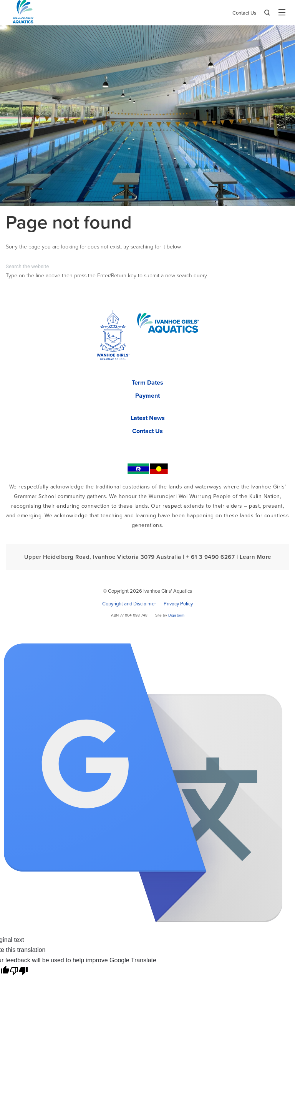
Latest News (148, 418)
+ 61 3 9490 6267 (210, 556)
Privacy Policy (178, 604)
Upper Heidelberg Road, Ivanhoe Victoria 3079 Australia (102, 556)
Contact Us (244, 13)
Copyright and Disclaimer (129, 604)
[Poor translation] (19, 971)
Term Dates (147, 383)
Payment (147, 396)
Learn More (255, 556)
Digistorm (176, 615)
